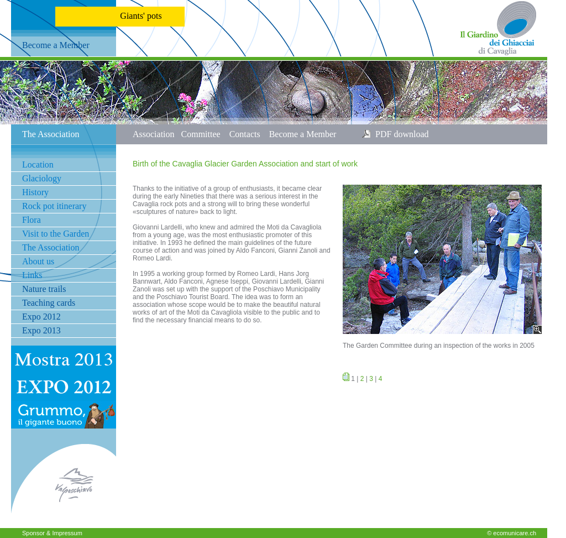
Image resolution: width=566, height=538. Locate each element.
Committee (205, 134)
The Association (51, 247)
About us (38, 261)
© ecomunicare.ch (511, 533)
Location (38, 164)
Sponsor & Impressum (52, 533)
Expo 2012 (41, 316)
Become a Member (56, 45)
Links (32, 275)
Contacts (249, 134)
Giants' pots (140, 15)
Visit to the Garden (55, 233)
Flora (31, 219)
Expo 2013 (41, 330)
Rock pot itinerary (54, 206)
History (35, 192)
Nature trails (44, 289)
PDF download (399, 134)
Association (157, 134)
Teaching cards (48, 302)
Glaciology (41, 178)
